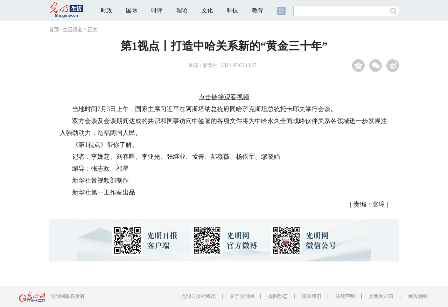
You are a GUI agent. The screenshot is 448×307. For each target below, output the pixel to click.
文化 (207, 10)
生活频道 (72, 29)
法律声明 (345, 296)
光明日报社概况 (198, 296)
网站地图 (417, 296)
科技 (232, 10)
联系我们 (311, 296)
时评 (156, 10)
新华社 (210, 65)
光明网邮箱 (381, 296)
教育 (257, 10)
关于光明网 (242, 296)
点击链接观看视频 (224, 97)
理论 (182, 10)
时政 (106, 10)
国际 (131, 10)
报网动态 (278, 296)
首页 (54, 29)
